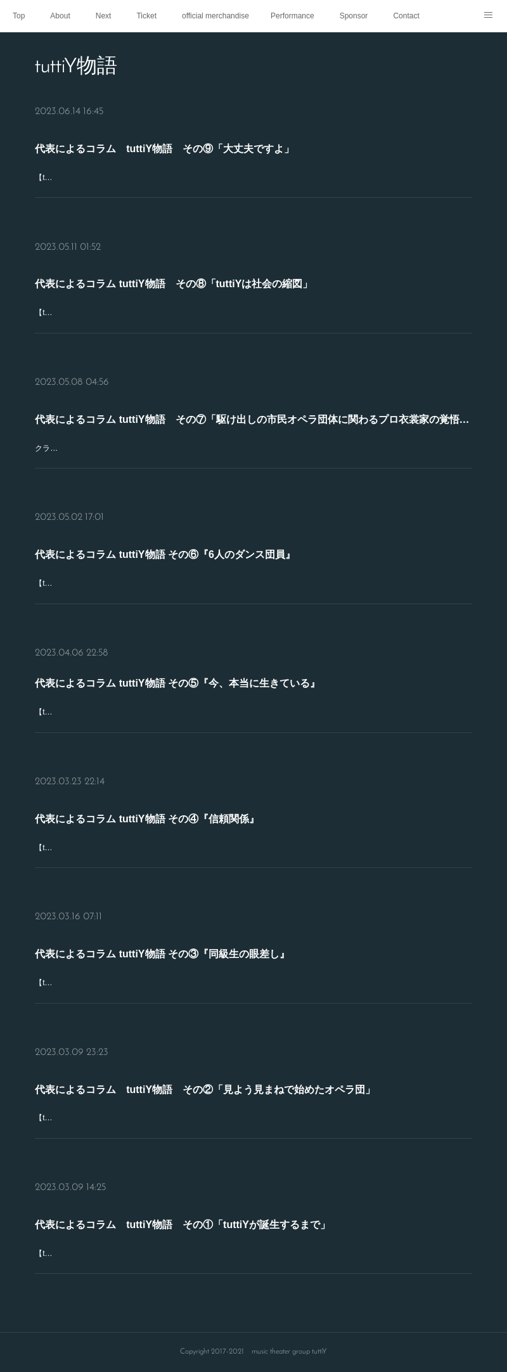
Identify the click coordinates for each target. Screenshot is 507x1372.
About (60, 15)
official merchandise (215, 15)
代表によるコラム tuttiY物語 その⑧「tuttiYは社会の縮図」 (243, 292)
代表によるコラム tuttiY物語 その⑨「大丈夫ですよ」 (241, 161)
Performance (292, 15)
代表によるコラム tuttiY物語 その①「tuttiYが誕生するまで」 (244, 1228)
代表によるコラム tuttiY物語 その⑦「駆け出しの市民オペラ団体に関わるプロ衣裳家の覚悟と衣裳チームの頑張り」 (253, 428)
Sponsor (354, 15)
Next (104, 15)
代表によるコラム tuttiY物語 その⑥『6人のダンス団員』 (241, 563)
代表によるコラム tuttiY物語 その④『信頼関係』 (239, 828)
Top (19, 15)
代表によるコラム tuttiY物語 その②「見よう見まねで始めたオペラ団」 (247, 1099)
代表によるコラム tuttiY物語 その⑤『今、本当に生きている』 (243, 695)
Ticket (146, 15)
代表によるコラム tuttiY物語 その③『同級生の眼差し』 (241, 963)
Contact (406, 15)
